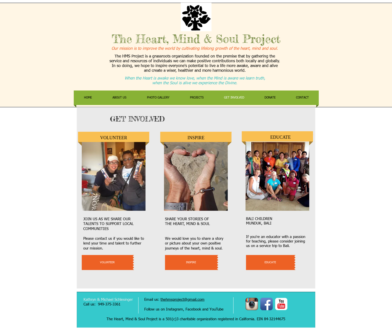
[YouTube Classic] (281, 304)
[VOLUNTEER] (107, 262)
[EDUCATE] (270, 262)
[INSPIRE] (191, 262)
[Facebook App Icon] (266, 304)
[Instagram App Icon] (252, 304)
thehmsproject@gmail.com (182, 300)
